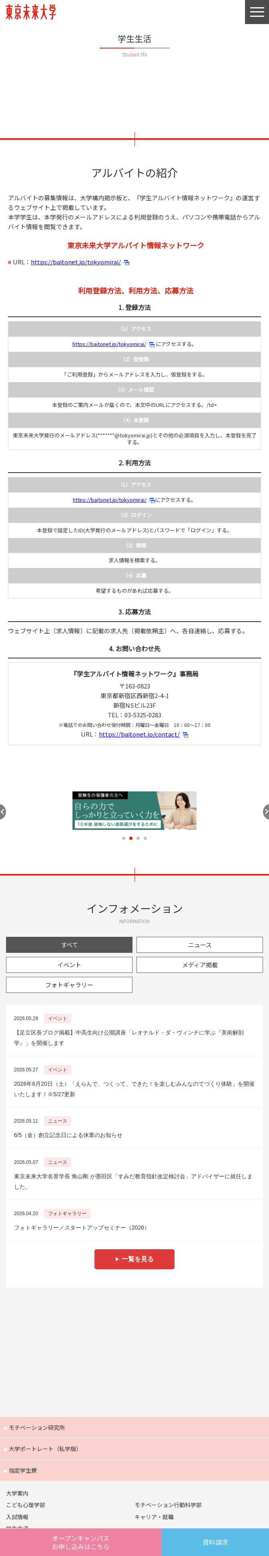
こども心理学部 (25, 1505)
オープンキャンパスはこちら (81, 1542)
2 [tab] (130, 838)
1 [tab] (123, 838)
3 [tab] (138, 838)
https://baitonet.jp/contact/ (139, 734)
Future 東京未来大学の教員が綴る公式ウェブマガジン (134, 1350)
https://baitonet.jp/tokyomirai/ (76, 262)
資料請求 (215, 1542)
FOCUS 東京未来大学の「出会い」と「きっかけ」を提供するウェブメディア (134, 1389)
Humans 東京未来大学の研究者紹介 (134, 1312)
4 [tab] (145, 838)
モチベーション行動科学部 (168, 1505)
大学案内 (17, 1493)
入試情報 (17, 1517)
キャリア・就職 (154, 1517)
